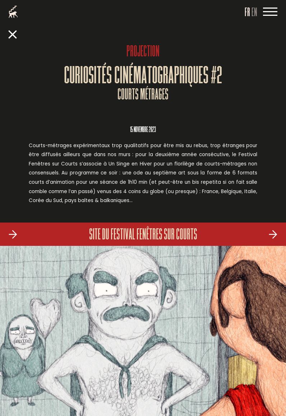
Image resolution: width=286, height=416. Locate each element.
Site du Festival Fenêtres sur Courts (143, 235)
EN (254, 13)
